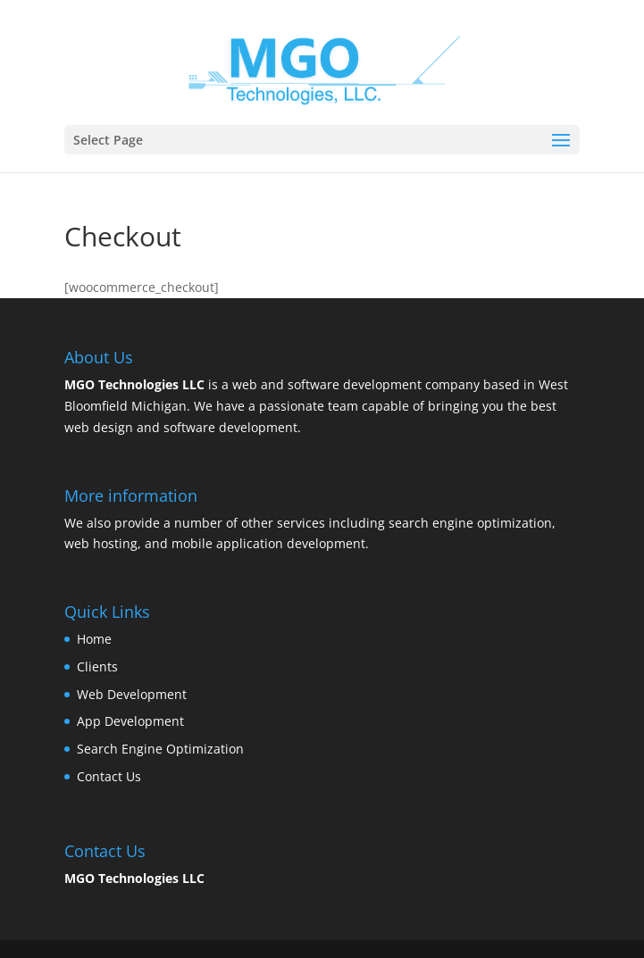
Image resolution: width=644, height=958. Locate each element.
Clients (97, 666)
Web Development (132, 694)
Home (94, 638)
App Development (130, 720)
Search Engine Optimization (160, 748)
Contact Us (109, 776)
